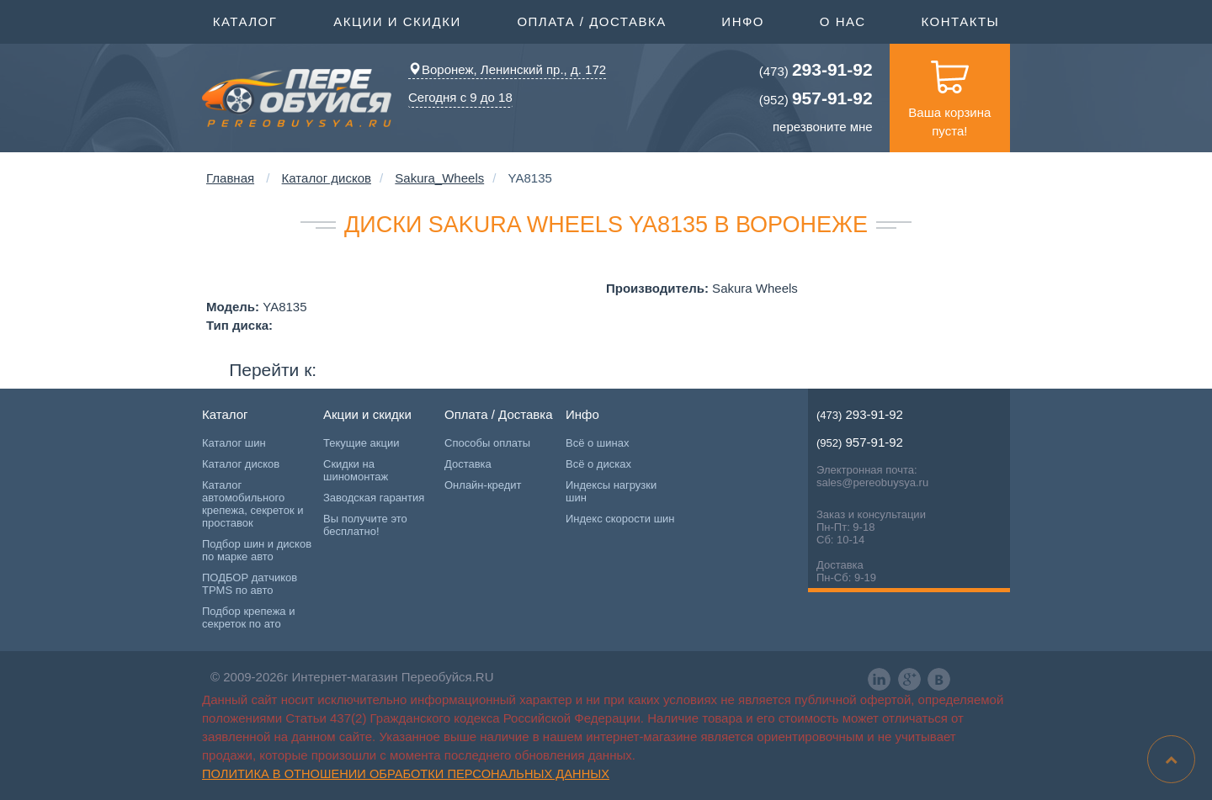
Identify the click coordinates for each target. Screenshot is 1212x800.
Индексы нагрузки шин (611, 491)
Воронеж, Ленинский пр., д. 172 (507, 69)
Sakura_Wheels (439, 178)
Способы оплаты (487, 443)
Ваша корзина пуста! (949, 91)
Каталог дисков (326, 178)
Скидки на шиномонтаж (355, 470)
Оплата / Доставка (591, 20)
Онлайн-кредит (483, 485)
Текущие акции (361, 443)
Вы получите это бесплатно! (365, 525)
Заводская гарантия (373, 497)
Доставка (468, 464)
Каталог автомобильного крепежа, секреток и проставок (252, 504)
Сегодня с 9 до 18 (460, 97)
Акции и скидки (397, 20)
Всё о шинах (597, 443)
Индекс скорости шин (620, 518)
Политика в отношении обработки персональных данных (405, 774)
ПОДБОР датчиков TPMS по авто (249, 583)
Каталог (245, 20)
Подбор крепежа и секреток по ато (248, 617)
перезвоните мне (823, 126)
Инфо (742, 20)
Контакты (960, 21)
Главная (230, 178)
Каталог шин (234, 443)
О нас (843, 21)
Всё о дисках (598, 464)
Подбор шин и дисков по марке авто (256, 550)
